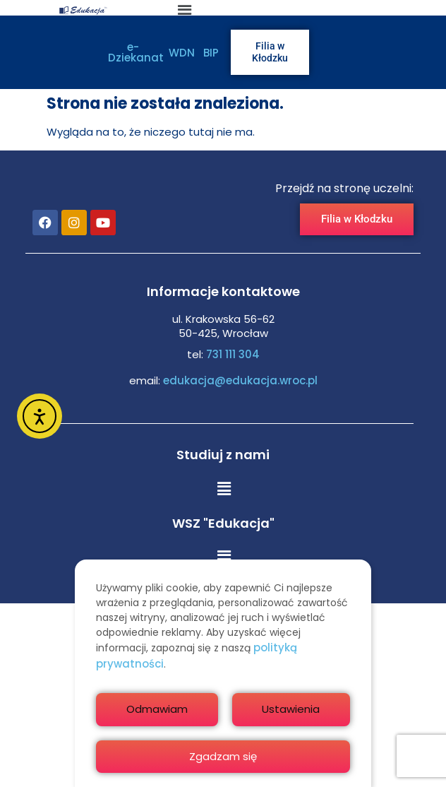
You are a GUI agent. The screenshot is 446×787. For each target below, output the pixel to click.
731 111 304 (233, 354)
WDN (182, 52)
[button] (224, 488)
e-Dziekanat (136, 52)
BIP (211, 52)
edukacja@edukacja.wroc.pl (239, 380)
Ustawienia (291, 709)
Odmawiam (157, 709)
